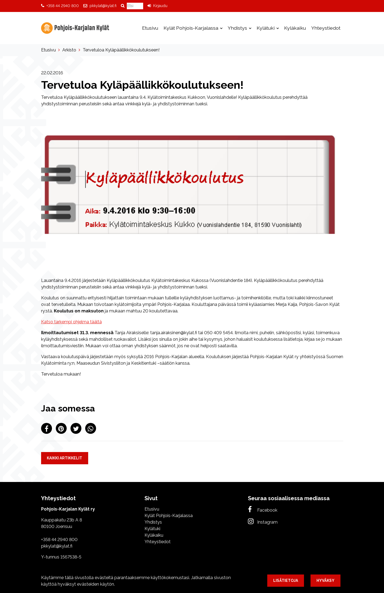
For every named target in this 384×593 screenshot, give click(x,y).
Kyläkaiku (295, 28)
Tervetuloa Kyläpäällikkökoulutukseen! (121, 50)
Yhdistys (238, 28)
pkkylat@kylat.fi (103, 6)
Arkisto (69, 50)
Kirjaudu (160, 6)
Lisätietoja (285, 580)
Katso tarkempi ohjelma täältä (71, 321)
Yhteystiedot (325, 28)
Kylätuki (266, 28)
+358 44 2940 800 (63, 6)
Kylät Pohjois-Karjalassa (191, 28)
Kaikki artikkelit (64, 458)
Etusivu (150, 28)
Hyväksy (325, 580)
